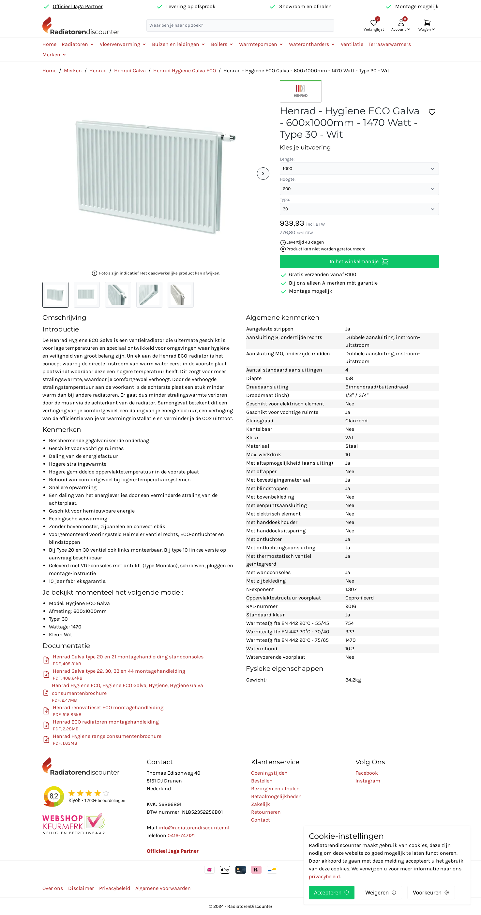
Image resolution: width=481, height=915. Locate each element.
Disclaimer (81, 888)
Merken (73, 70)
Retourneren (266, 812)
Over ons (52, 888)
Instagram (367, 781)
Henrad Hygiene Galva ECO (184, 70)
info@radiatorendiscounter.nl (193, 827)
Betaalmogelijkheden (276, 796)
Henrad (98, 70)
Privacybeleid (114, 888)
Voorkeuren (431, 892)
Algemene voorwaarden (163, 888)
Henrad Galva (130, 70)
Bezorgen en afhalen (275, 788)
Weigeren (381, 892)
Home (49, 44)
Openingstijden (269, 773)
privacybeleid (324, 876)
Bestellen (262, 781)
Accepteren (331, 892)
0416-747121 (181, 835)
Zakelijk (260, 804)
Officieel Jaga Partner (78, 6)
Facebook (366, 773)
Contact (260, 820)
